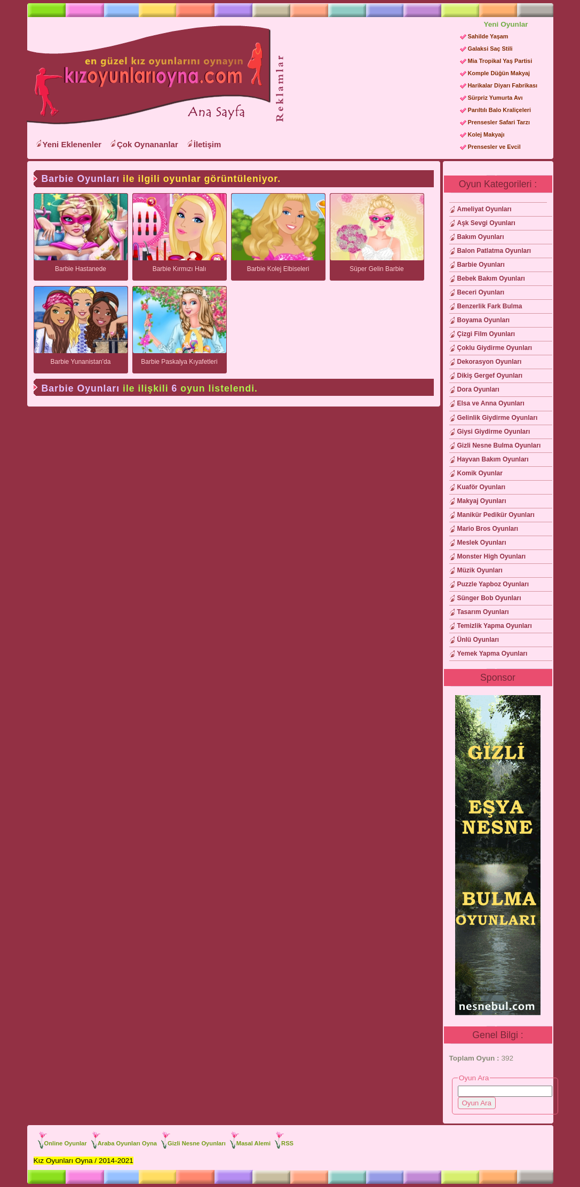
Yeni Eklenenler (72, 144)
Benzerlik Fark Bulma (489, 306)
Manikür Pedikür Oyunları (496, 515)
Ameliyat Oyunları (484, 209)
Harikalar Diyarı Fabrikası (503, 85)
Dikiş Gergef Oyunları (490, 375)
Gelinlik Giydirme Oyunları (497, 417)
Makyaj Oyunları (481, 501)
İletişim (207, 144)
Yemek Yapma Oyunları (492, 653)
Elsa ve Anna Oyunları (491, 403)
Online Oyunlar (65, 1143)
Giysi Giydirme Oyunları (493, 431)
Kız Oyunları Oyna (147, 75)
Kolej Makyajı (486, 134)
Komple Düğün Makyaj (499, 73)
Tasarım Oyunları (483, 612)
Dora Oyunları (478, 389)
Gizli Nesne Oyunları (197, 1143)
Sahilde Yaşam (488, 36)
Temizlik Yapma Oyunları (494, 626)
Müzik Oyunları (480, 570)
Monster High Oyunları (491, 556)
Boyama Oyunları (483, 320)
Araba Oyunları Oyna (127, 1143)
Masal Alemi (253, 1143)
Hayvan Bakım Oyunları (493, 459)
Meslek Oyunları (481, 542)
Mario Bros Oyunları (488, 528)
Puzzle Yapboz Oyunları (493, 584)
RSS (287, 1143)
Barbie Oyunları (481, 264)
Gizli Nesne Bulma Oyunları (499, 445)
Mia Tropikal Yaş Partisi (500, 61)
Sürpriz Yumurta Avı (495, 97)
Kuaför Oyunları (481, 487)
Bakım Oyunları (480, 237)
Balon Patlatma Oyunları (494, 250)
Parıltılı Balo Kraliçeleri (499, 110)
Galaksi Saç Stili (490, 48)
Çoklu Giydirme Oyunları (495, 348)
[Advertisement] (368, 86)
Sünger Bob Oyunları (489, 598)
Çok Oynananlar (147, 144)
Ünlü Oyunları (478, 639)
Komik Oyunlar (480, 473)
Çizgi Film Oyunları (486, 334)
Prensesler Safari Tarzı (499, 122)
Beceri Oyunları (481, 292)
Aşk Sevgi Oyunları (486, 223)
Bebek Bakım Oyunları (491, 278)
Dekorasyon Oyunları (489, 361)
